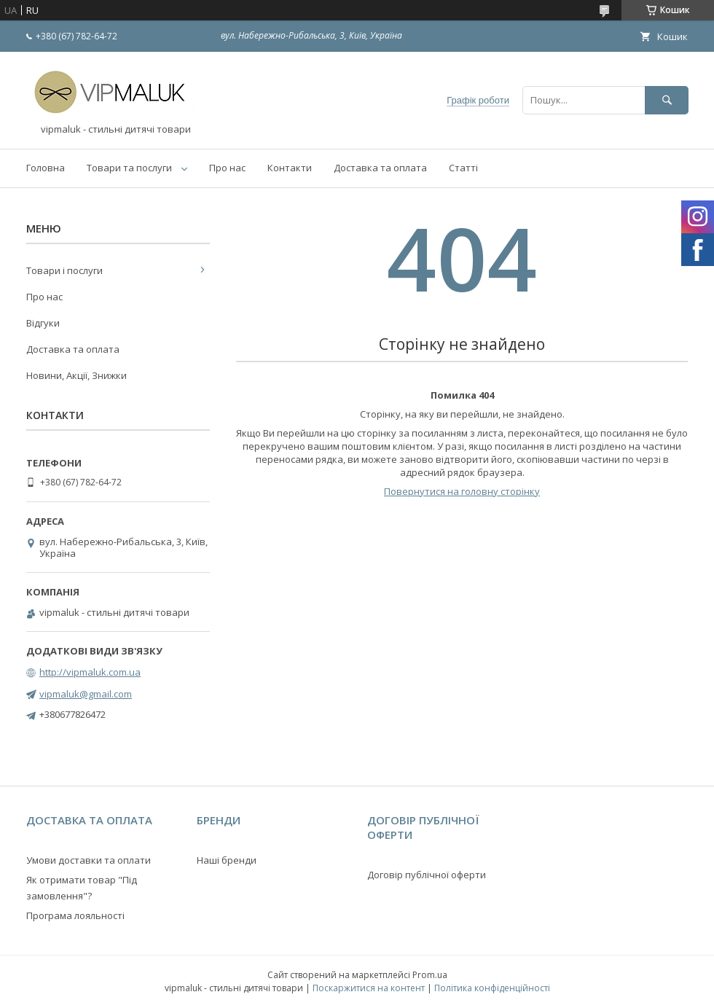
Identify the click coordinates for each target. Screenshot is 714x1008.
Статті (463, 167)
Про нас (227, 167)
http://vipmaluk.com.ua (90, 672)
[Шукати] (666, 100)
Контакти (289, 167)
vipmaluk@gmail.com (85, 694)
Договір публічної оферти (426, 874)
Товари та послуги (129, 167)
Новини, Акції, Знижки (76, 375)
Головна (45, 167)
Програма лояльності (75, 915)
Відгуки (43, 322)
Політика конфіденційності (492, 988)
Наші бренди (226, 860)
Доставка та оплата (380, 167)
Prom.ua (429, 975)
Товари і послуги (64, 270)
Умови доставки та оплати (88, 860)
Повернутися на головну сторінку (462, 491)
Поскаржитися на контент (369, 988)
